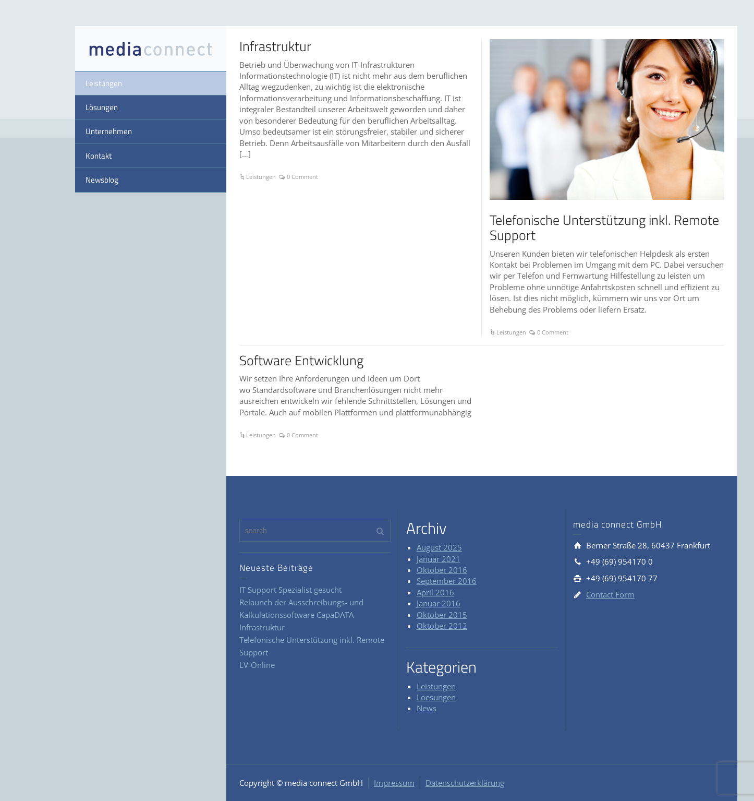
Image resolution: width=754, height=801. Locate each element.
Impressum (394, 783)
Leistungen (104, 83)
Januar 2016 (438, 603)
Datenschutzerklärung (464, 783)
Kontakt (99, 156)
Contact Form (610, 594)
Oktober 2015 (442, 614)
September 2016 (447, 581)
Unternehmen (109, 131)
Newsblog (102, 180)
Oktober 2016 (442, 570)
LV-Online (257, 665)
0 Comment (302, 177)
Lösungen (102, 107)
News (426, 708)
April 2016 (435, 592)
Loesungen (436, 697)
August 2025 (439, 547)
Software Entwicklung (301, 360)
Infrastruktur (275, 46)
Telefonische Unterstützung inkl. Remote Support (604, 227)
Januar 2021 (438, 559)
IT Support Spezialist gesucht (290, 589)
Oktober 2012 (442, 625)
